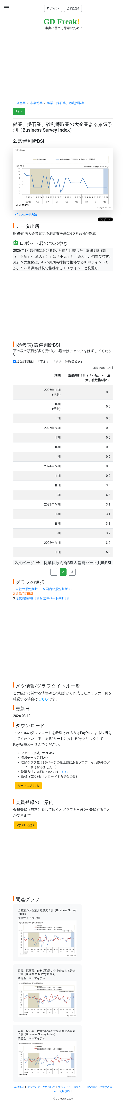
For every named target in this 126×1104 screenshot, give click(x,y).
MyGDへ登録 (25, 825)
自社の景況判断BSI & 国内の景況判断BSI (44, 589)
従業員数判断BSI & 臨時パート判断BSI (42, 598)
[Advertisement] (63, 61)
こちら (43, 699)
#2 (18, 111)
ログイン (53, 8)
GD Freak (61, 21)
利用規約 (64, 1091)
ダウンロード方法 (26, 214)
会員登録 (73, 8)
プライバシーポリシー (71, 1087)
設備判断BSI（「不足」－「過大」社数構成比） (49, 362)
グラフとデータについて (41, 1087)
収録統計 (19, 1087)
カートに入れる (28, 785)
